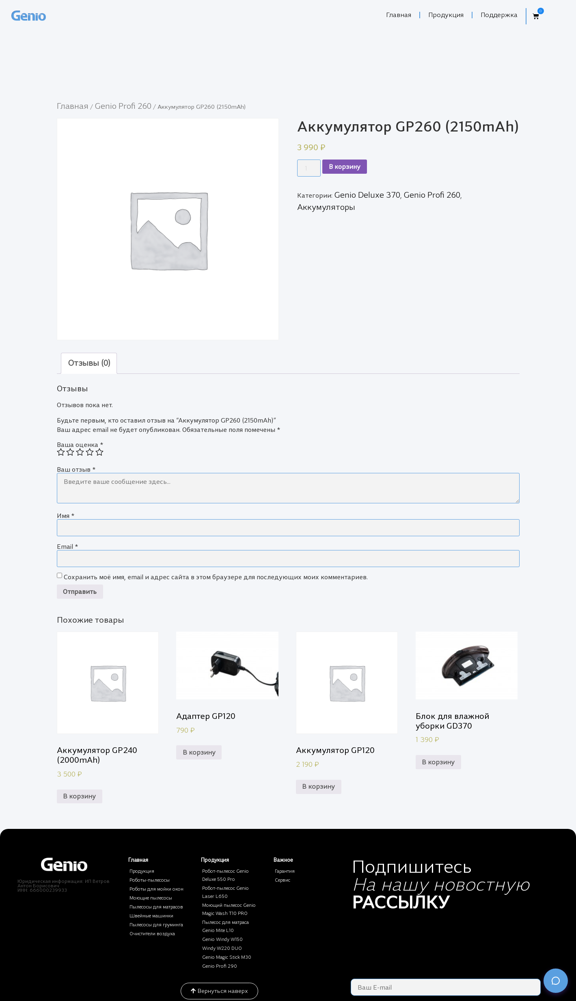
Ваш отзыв (76, 469)
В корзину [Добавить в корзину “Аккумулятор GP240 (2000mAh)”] (79, 796)
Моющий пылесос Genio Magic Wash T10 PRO (229, 909)
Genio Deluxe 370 (367, 195)
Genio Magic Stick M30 (226, 957)
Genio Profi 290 (219, 966)
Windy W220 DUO (222, 948)
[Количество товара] (309, 168)
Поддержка (499, 15)
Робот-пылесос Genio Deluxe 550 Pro (225, 875)
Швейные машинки (151, 915)
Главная (398, 15)
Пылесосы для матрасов (156, 906)
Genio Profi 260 (123, 106)
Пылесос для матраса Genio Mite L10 (225, 926)
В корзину (344, 167)
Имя (65, 516)
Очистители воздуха (152, 933)
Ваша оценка (80, 445)
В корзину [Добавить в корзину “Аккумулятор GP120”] (318, 786)
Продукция (446, 15)
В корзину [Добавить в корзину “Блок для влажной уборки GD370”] (438, 762)
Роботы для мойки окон (156, 889)
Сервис (282, 880)
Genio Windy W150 (222, 939)
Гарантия (285, 871)
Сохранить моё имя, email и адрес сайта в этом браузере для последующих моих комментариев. (216, 577)
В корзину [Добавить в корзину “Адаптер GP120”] (199, 752)
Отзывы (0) (89, 363)
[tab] (89, 363)
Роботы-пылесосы (149, 880)
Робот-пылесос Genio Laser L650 (225, 892)
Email (67, 547)
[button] (533, 16)
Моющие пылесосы (150, 897)
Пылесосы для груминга (156, 924)
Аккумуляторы (326, 207)
